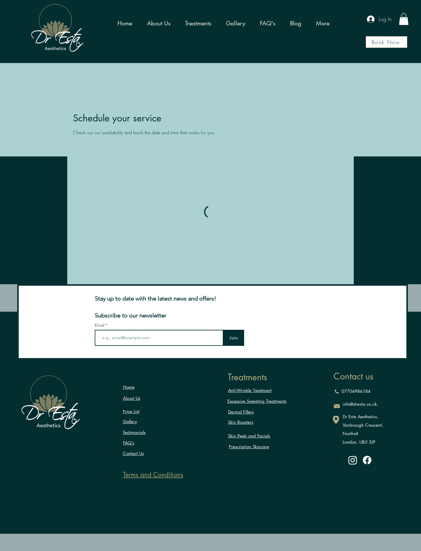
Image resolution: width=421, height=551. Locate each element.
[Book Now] (386, 42)
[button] (404, 19)
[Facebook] (367, 460)
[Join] (233, 338)
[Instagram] (352, 460)
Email (100, 325)
